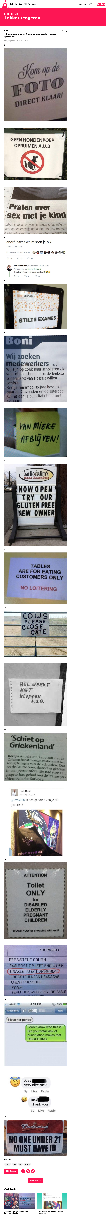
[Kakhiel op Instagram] (85, 4)
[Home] (5, 4)
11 (64, 31)
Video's (27, 4)
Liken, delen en (11, 14)
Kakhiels (13, 4)
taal (20, 1164)
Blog (20, 4)
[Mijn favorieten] (90, 4)
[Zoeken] (95, 4)
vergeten (27, 1164)
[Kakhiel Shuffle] (101, 4)
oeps (14, 1164)
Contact (79, 4)
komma (8, 1164)
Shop (34, 4)
